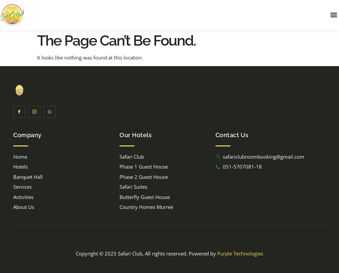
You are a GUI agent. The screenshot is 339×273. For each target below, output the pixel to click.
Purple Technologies (240, 253)
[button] (333, 15)
